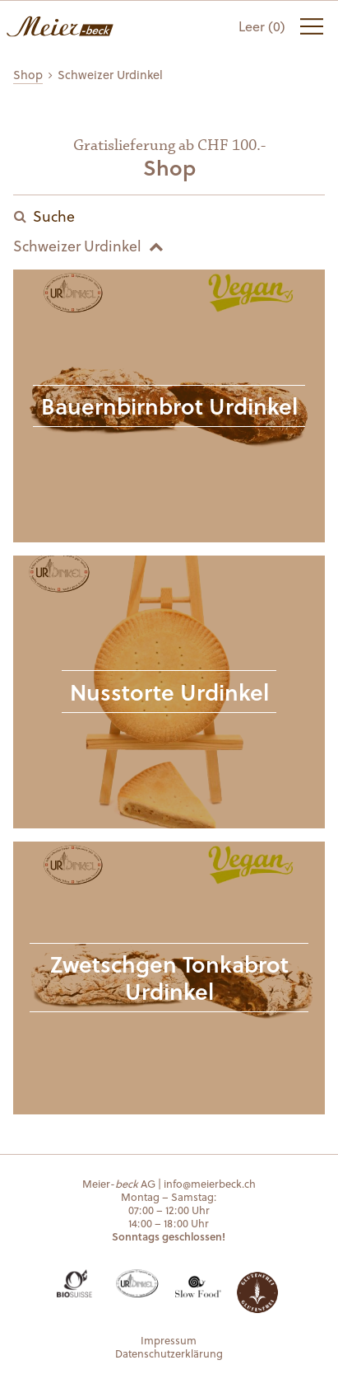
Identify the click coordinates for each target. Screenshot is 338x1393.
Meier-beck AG (60, 26)
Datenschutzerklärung (169, 1353)
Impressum (169, 1340)
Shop (28, 74)
